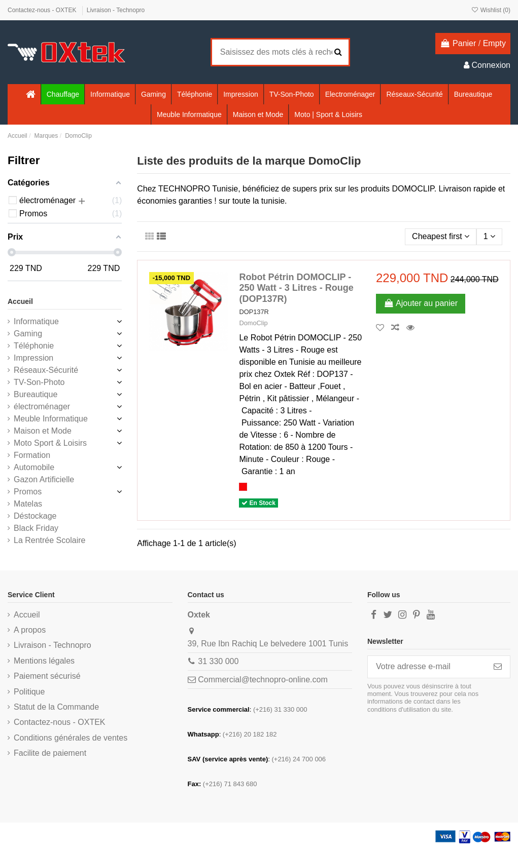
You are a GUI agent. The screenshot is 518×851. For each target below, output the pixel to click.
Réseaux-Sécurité (46, 370)
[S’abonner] (498, 667)
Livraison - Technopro (116, 10)
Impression (33, 358)
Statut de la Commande (56, 707)
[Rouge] (243, 487)
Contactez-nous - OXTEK (43, 10)
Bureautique (35, 394)
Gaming (28, 333)
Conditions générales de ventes (70, 737)
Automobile (34, 467)
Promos (28, 491)
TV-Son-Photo (39, 382)
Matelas (28, 503)
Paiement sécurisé (47, 676)
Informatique (36, 321)
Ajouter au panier (421, 303)
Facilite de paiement (50, 753)
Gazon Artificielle (44, 479)
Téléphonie (34, 345)
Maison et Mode (43, 431)
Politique (29, 691)
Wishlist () (490, 10)
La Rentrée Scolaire (49, 540)
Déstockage (35, 516)
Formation (32, 455)
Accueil (20, 301)
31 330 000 (218, 661)
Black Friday (36, 528)
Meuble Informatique (51, 418)
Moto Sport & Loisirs (50, 443)
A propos (30, 630)
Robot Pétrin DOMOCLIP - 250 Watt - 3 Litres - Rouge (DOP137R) (296, 288)
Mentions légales (44, 660)
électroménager (42, 406)
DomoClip (253, 323)
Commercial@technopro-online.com (262, 679)
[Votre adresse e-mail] (427, 667)
